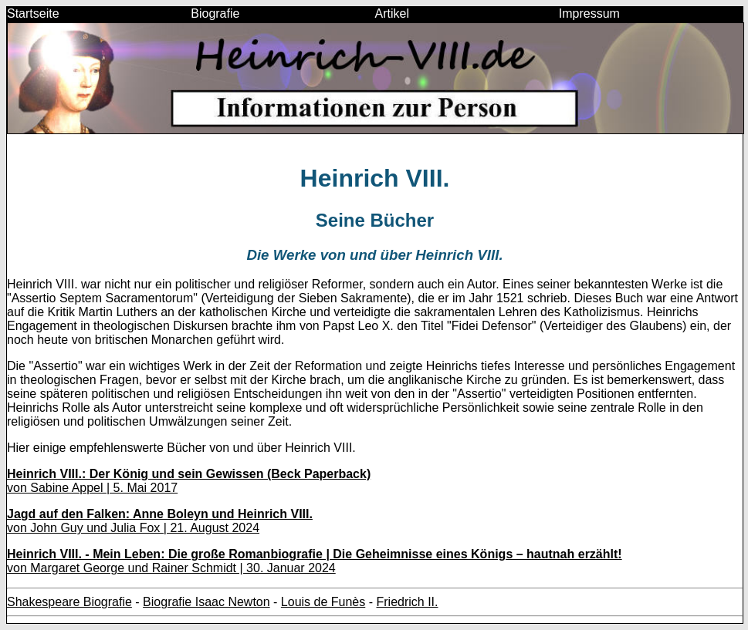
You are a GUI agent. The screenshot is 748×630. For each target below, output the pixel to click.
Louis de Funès (323, 601)
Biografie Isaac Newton (206, 601)
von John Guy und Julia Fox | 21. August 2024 (160, 520)
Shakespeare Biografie (69, 601)
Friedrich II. (407, 601)
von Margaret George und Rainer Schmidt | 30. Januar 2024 (314, 560)
